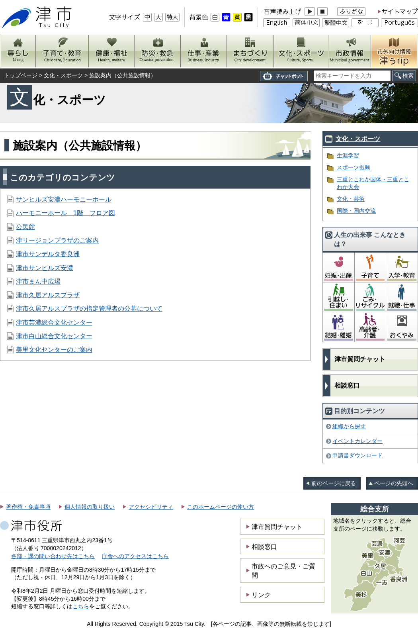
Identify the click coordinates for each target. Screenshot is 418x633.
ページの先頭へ (393, 483)
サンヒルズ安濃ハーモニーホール (63, 199)
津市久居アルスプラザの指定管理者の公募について (89, 308)
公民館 (25, 226)
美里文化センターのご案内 (54, 349)
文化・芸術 (351, 199)
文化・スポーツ (63, 75)
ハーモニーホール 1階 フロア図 (65, 213)
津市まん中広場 (38, 281)
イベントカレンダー (357, 441)
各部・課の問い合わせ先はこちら (53, 556)
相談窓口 (347, 385)
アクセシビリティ (151, 507)
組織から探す (349, 426)
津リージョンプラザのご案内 (57, 240)
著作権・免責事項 (28, 507)
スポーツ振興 (353, 167)
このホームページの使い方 (220, 507)
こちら (80, 606)
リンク (261, 594)
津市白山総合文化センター (54, 336)
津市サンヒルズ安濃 (44, 268)
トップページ (20, 75)
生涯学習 (348, 155)
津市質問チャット (359, 359)
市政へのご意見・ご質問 (283, 570)
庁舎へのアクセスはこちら (135, 556)
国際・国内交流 (356, 211)
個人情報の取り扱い (89, 507)
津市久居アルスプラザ (48, 295)
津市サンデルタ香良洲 (48, 254)
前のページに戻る (333, 483)
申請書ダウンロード (357, 455)
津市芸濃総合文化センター (54, 322)
